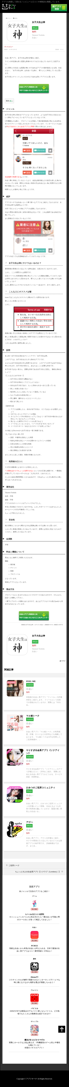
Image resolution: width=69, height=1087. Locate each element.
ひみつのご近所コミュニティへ (34, 800)
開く (11, 101)
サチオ (63, 661)
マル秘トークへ (34, 728)
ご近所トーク (14, 865)
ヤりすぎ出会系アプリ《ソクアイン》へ (34, 764)
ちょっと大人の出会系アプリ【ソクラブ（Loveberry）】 (37, 872)
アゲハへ (34, 834)
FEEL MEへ (34, 693)
